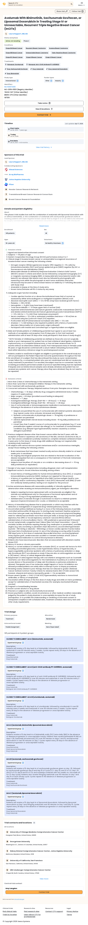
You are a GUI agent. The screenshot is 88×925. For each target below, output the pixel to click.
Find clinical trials (10, 911)
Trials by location (10, 915)
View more (44, 879)
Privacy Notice (72, 911)
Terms (69, 915)
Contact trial (44, 115)
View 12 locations (44, 109)
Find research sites (31, 911)
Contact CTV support (54, 911)
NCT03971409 (9, 87)
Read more (44, 226)
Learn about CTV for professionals (32, 916)
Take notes (44, 103)
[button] (14, 48)
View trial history (44, 147)
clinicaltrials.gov (19, 899)
